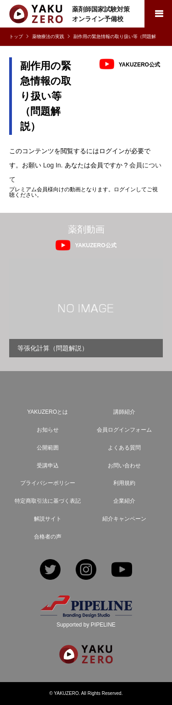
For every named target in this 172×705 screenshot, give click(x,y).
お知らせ (48, 430)
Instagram (86, 570)
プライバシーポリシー (47, 483)
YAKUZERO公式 (139, 64)
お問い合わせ (124, 465)
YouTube (121, 570)
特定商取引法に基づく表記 (48, 501)
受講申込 (48, 465)
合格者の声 (47, 536)
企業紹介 (124, 501)
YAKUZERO (66, 693)
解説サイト (47, 519)
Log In (52, 165)
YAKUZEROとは (47, 412)
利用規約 (124, 483)
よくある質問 (124, 447)
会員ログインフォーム (124, 430)
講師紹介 (124, 412)
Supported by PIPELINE (86, 625)
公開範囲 (48, 447)
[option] (86, 308)
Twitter (50, 570)
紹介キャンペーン (124, 519)
